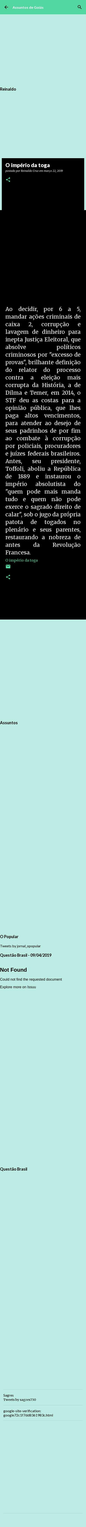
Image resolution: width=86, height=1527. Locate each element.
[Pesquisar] (79, 7)
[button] (8, 180)
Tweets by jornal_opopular (20, 946)
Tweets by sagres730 (19, 1400)
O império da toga (21, 560)
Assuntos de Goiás (28, 7)
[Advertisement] (43, 669)
